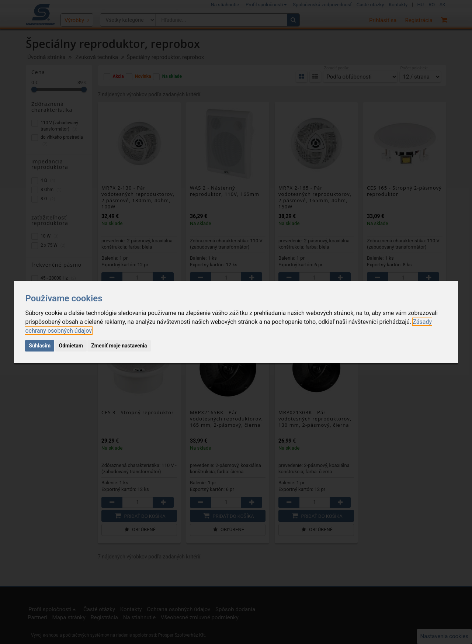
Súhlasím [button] (40, 346)
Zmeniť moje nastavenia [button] (119, 346)
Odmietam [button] (71, 346)
